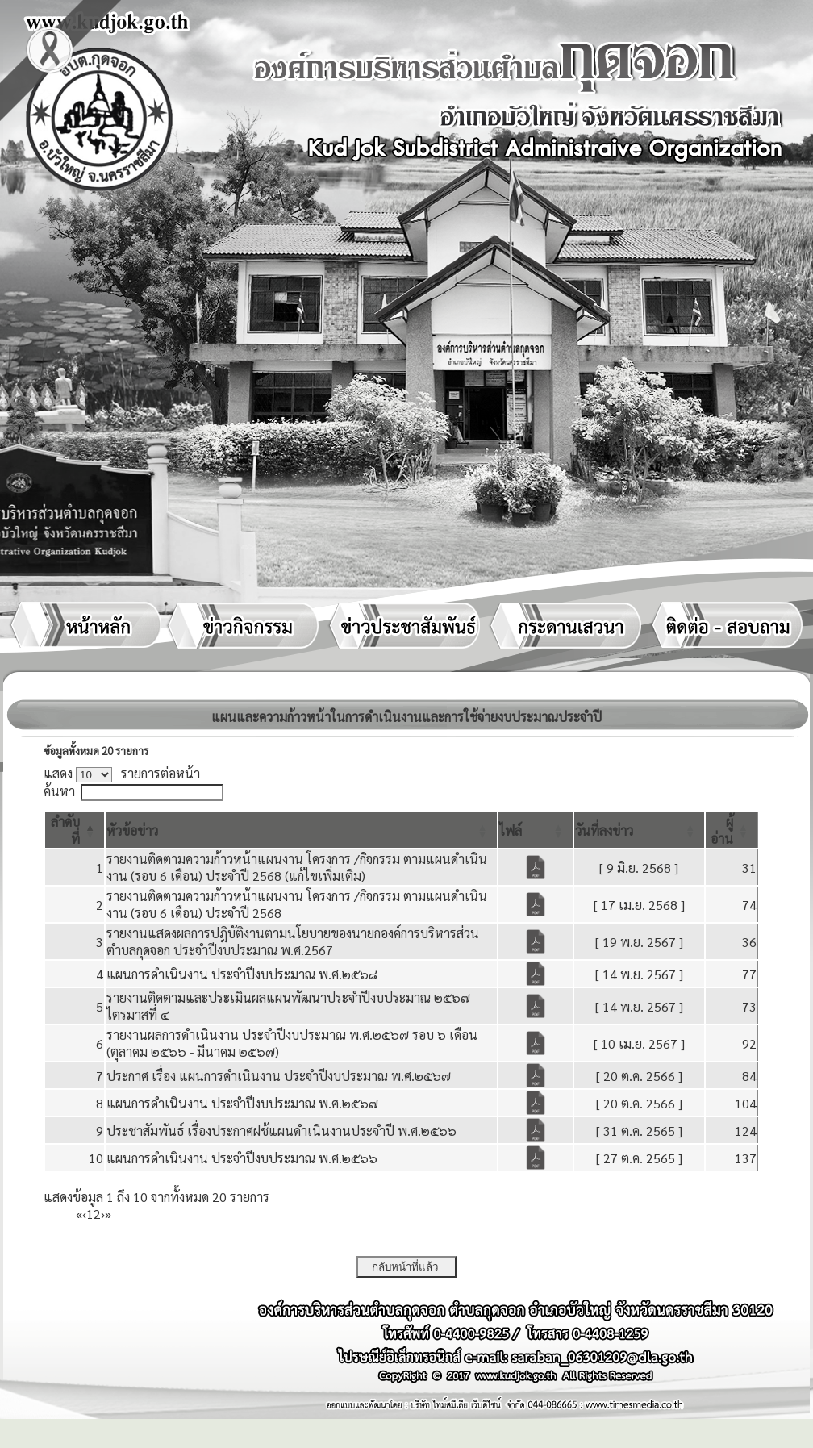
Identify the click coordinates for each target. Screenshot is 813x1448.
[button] (132, 830)
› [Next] (103, 1213)
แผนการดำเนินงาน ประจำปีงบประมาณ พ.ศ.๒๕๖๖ (241, 1158)
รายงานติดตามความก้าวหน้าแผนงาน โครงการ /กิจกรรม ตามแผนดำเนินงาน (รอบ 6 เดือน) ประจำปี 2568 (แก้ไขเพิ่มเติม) (296, 867)
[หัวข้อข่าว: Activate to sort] (301, 830)
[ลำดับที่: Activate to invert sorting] (74, 830)
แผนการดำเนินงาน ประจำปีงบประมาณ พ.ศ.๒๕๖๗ (242, 1103)
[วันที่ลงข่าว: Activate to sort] (639, 830)
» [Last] (108, 1213)
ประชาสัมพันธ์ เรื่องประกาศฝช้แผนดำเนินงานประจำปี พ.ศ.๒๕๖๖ (281, 1130)
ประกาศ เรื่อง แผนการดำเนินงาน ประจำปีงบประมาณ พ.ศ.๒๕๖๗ (278, 1075)
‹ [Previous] (84, 1213)
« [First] (79, 1213)
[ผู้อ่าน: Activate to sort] (732, 830)
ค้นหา (59, 790)
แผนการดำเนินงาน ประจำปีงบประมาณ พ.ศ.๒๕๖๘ (241, 974)
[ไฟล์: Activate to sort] (535, 830)
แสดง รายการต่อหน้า (122, 773)
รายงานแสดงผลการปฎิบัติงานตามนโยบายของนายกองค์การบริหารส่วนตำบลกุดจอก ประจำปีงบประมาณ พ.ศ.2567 (292, 941)
